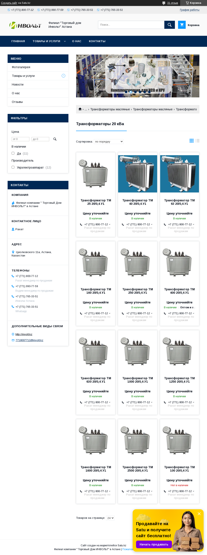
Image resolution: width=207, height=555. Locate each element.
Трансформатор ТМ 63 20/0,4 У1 (179, 202)
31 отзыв (172, 2)
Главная (18, 41)
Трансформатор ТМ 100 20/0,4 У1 (179, 468)
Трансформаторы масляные (110, 109)
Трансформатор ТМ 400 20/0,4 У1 (179, 291)
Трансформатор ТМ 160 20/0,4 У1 (95, 291)
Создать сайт (9, 2)
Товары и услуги (46, 41)
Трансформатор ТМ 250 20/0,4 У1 (137, 291)
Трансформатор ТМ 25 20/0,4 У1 (95, 202)
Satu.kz (122, 545)
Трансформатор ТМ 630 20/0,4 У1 (95, 379)
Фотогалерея (21, 67)
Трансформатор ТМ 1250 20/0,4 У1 (179, 379)
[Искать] (169, 25)
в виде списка (197, 142)
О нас (76, 41)
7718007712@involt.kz (29, 340)
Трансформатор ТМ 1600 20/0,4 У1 (95, 468)
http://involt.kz (23, 334)
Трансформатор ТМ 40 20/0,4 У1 (137, 202)
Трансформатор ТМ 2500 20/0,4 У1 (137, 468)
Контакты (97, 41)
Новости (17, 84)
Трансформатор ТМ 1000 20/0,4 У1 (137, 379)
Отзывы (17, 102)
